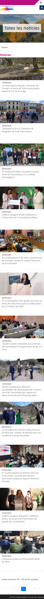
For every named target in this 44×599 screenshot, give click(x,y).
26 (35, 588)
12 (19, 588)
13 (24, 588)
